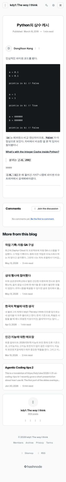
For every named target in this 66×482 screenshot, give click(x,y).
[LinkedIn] (39, 48)
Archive (29, 443)
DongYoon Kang (23, 48)
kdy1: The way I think (23, 5)
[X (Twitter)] (35, 48)
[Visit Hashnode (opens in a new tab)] (33, 466)
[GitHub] (35, 420)
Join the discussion (46, 209)
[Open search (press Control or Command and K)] (46, 5)
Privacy (40, 443)
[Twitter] (25, 420)
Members (18, 443)
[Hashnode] (40, 420)
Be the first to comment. (42, 219)
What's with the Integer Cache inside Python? (32, 152)
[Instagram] (30, 420)
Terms (49, 443)
